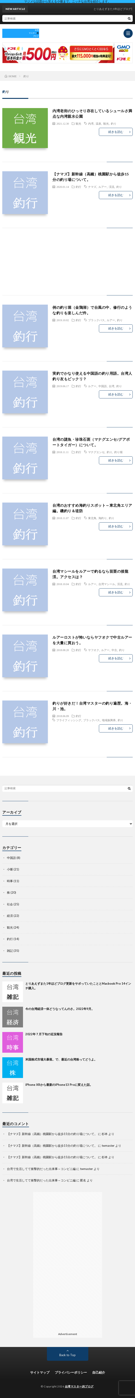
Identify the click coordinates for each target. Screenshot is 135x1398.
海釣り (102, 518)
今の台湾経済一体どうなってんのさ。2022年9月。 (59, 1009)
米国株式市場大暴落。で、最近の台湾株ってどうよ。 (61, 1059)
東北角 (92, 518)
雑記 (10, 950)
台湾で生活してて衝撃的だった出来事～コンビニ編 (41, 1169)
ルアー (102, 186)
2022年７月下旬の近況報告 (44, 1034)
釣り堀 (118, 452)
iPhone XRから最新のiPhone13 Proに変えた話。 (59, 1084)
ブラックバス (96, 320)
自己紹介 (98, 1372)
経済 (10, 916)
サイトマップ (39, 1372)
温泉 (98, 123)
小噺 (10, 869)
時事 (10, 881)
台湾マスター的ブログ (79, 1386)
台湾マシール (106, 584)
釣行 (78, 186)
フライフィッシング (68, 720)
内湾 (91, 123)
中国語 (102, 386)
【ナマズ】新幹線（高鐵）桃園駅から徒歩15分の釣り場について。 (52, 1134)
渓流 (111, 186)
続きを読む (115, 132)
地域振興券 (109, 720)
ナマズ (92, 186)
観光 (78, 123)
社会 (10, 904)
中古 (114, 650)
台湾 (111, 386)
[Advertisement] (67, 266)
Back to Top (67, 1355)
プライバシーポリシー (71, 1372)
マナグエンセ (96, 452)
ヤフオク (93, 650)
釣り (113, 123)
